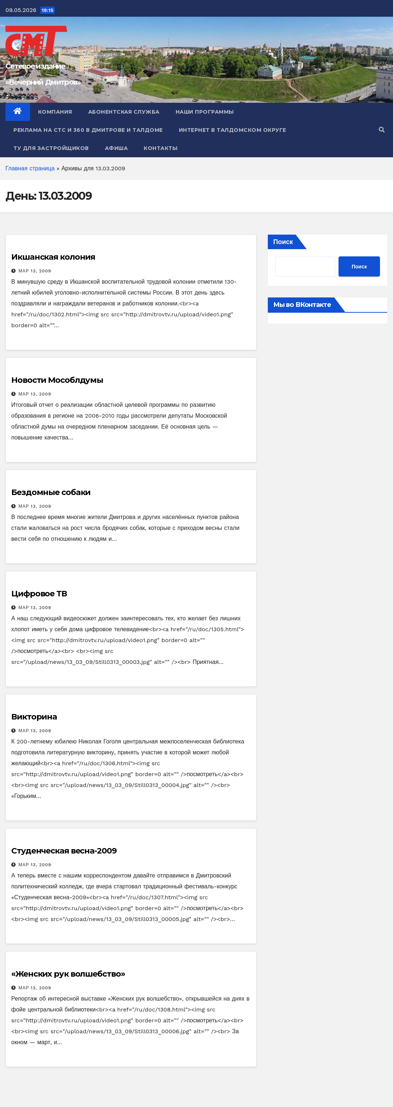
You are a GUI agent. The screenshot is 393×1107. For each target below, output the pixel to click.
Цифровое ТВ (39, 594)
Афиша (116, 148)
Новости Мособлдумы (57, 380)
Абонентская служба (124, 112)
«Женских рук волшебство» (68, 974)
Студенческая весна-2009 (63, 851)
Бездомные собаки (50, 492)
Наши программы (205, 112)
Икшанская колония (53, 257)
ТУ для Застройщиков (51, 148)
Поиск (283, 242)
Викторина (34, 717)
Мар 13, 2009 (35, 270)
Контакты (160, 148)
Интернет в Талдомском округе (232, 130)
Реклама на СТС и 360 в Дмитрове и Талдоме (88, 130)
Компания (55, 112)
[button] (382, 129)
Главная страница (29, 168)
